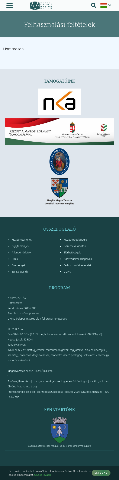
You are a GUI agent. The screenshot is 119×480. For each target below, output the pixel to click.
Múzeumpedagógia (75, 239)
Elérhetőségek (72, 252)
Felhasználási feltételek (77, 265)
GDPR (67, 271)
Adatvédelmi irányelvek (78, 258)
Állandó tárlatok (21, 252)
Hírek (15, 258)
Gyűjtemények (20, 246)
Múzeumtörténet (22, 239)
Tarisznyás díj (20, 271)
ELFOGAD (101, 473)
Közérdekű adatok (75, 246)
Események (19, 265)
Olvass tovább (42, 474)
